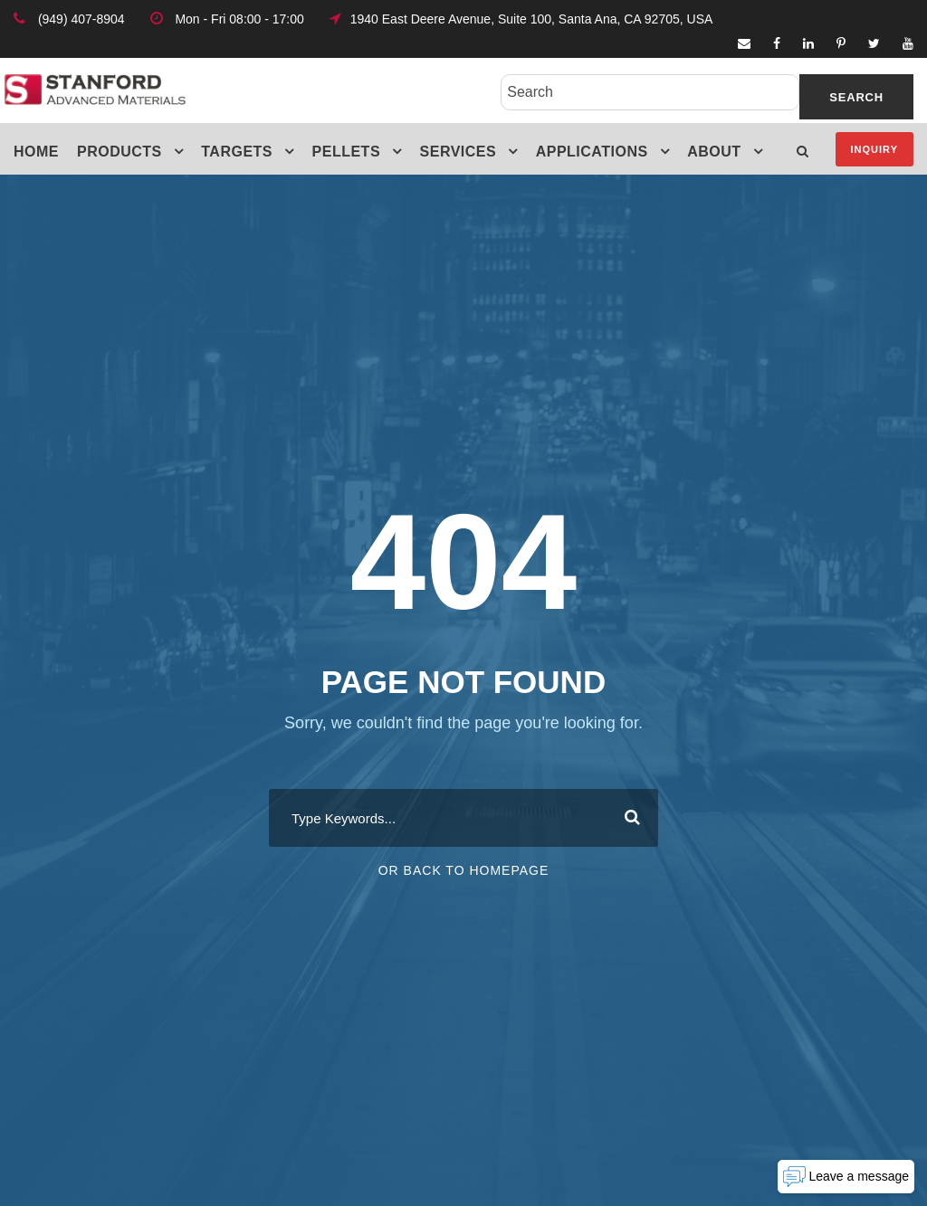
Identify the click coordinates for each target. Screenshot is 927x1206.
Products (119, 151)
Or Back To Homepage (464, 870)
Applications (592, 151)
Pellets (346, 151)
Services (458, 151)
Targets (236, 151)
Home (36, 151)
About (714, 151)
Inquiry (874, 149)
